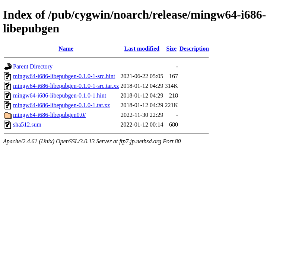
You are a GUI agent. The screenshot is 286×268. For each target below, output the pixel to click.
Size (171, 48)
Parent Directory (33, 66)
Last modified (142, 48)
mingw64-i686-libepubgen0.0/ (49, 115)
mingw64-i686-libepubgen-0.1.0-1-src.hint (64, 76)
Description (194, 48)
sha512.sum (27, 124)
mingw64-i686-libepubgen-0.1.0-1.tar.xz (61, 105)
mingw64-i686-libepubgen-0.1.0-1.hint (59, 95)
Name (65, 48)
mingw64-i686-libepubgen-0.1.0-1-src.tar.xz (66, 86)
